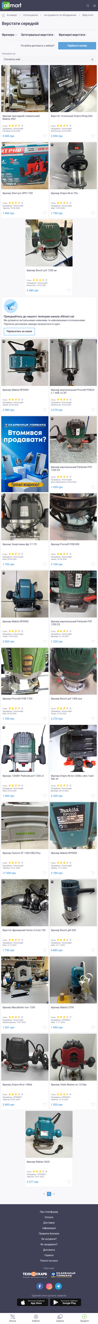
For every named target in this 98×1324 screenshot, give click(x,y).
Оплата (49, 1217)
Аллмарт (9, 15)
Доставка (49, 1222)
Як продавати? (48, 1244)
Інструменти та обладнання (60, 15)
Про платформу (49, 1211)
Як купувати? (49, 1239)
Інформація (49, 1228)
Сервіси (49, 1255)
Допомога (49, 1249)
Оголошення (30, 15)
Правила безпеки (49, 1233)
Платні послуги (49, 1260)
